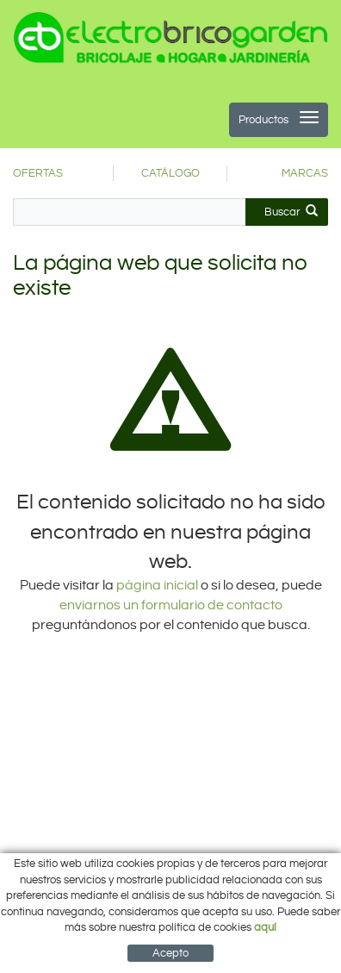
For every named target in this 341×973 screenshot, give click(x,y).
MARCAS (305, 173)
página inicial (158, 585)
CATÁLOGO (170, 173)
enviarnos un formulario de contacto (170, 605)
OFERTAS (38, 173)
